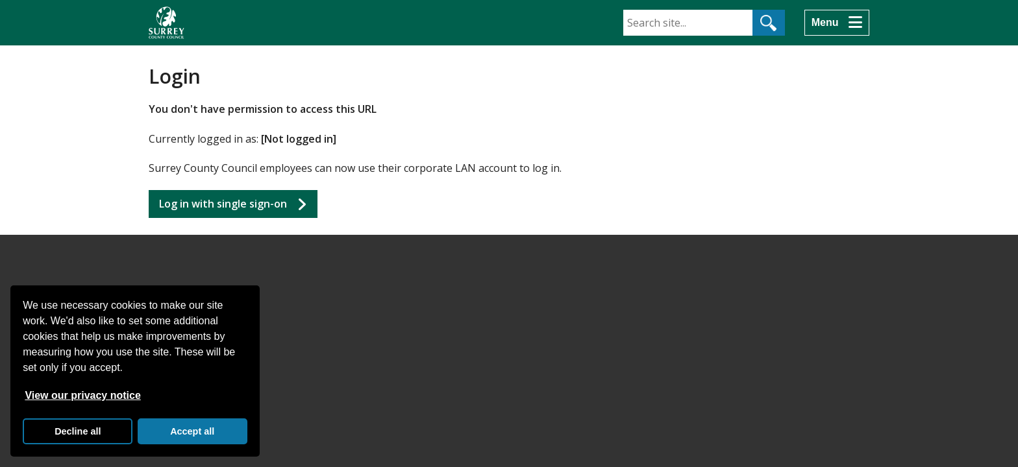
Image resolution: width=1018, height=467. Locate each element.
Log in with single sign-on (223, 204)
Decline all (78, 431)
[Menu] (836, 23)
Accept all (192, 431)
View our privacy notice (82, 395)
